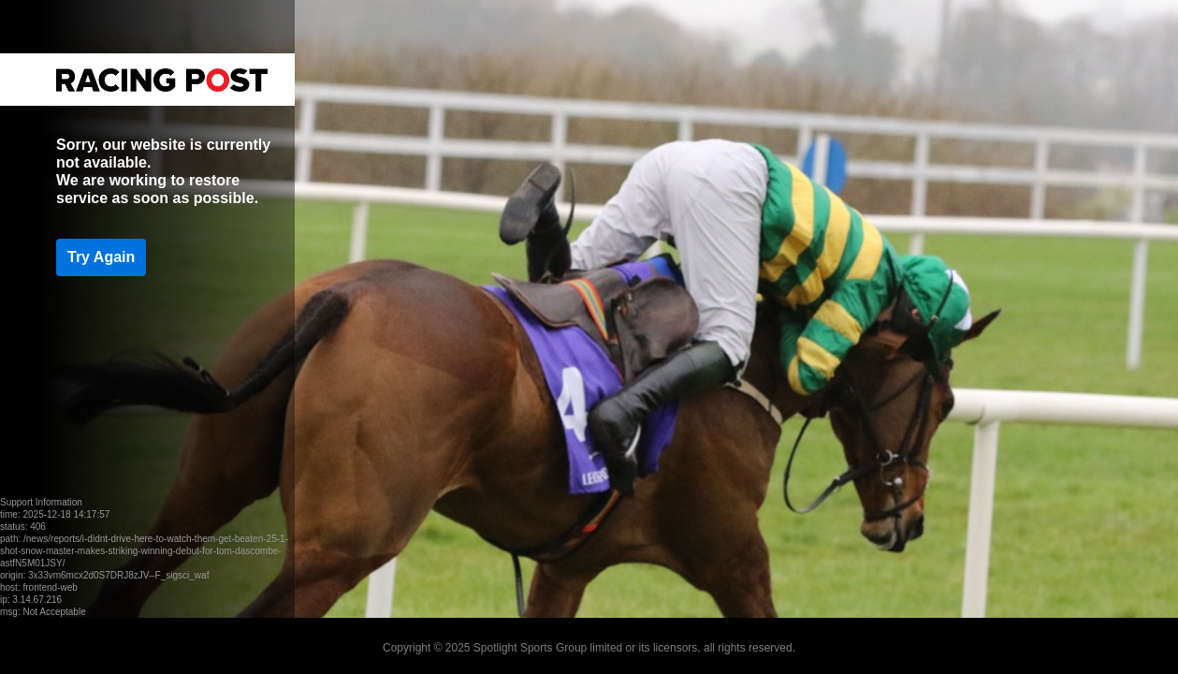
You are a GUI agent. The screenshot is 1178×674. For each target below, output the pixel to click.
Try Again (101, 257)
